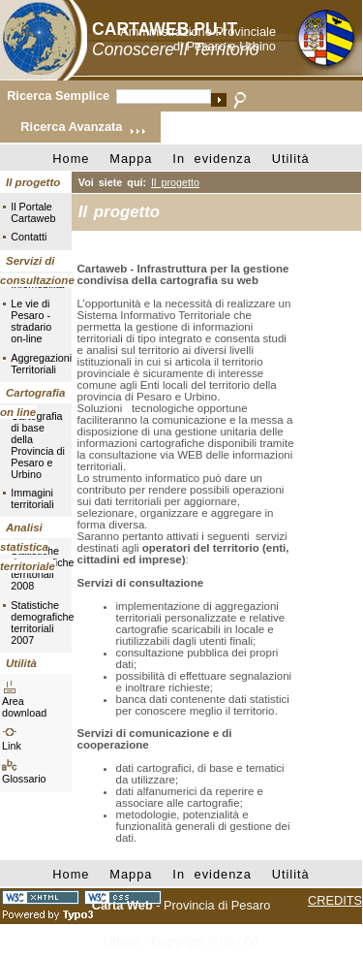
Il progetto (33, 182)
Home (70, 158)
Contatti (28, 236)
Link (11, 745)
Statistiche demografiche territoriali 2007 (38, 622)
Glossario (24, 778)
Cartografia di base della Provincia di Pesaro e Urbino (38, 445)
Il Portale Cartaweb (33, 212)
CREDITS (335, 900)
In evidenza (211, 158)
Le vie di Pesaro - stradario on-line (31, 321)
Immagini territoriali (32, 498)
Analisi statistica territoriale (27, 547)
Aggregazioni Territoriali (38, 363)
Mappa (130, 158)
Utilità (291, 158)
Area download (24, 707)
